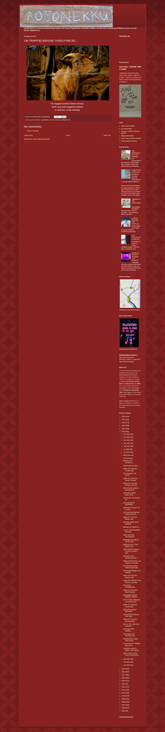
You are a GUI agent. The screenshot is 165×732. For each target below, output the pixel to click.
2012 (124, 690)
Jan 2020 (126, 665)
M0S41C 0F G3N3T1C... (131, 527)
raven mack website (128, 126)
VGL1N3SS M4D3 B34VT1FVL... (129, 494)
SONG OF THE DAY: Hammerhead (130, 620)
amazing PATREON (116, 28)
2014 (124, 684)
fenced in (38, 120)
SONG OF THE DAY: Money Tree (130, 518)
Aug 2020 (127, 446)
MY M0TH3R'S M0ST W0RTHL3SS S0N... (131, 567)
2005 (124, 711)
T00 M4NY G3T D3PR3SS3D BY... (130, 557)
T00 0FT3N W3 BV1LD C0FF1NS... (131, 615)
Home (68, 135)
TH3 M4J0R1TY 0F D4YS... (129, 474)
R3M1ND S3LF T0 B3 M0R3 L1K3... (130, 545)
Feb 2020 (126, 662)
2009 (124, 699)
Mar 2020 (126, 659)
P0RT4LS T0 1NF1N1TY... (128, 462)
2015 (124, 681)
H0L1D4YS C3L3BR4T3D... (129, 586)
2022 (124, 425)
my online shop (126, 129)
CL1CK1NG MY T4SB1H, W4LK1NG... (132, 644)
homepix (58, 120)
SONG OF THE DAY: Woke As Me (130, 576)
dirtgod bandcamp (127, 136)
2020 (124, 431)
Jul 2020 (126, 449)
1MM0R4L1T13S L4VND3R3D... (136, 202)
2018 (124, 672)
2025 (124, 416)
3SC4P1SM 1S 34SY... (131, 466)
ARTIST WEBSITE (30, 30)
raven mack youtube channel (131, 138)
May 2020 (127, 455)
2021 (124, 429)
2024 (124, 420)
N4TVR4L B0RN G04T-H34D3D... (131, 523)
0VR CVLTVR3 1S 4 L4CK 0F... (136, 237)
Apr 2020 (126, 458)
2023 (124, 422)
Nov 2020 (127, 437)
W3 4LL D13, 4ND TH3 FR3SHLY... (131, 625)
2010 (124, 696)
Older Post (107, 135)
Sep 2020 (127, 443)
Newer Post (28, 135)
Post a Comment (33, 131)
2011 (124, 693)
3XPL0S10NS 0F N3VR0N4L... (129, 504)
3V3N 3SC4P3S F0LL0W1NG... (129, 536)
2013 (124, 687)
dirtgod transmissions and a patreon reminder (132, 562)
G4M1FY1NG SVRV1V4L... (136, 171)
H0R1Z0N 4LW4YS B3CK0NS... (129, 610)
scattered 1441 (66, 120)
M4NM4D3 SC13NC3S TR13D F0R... (131, 541)
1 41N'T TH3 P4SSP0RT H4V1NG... (131, 531)
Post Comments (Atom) (41, 139)
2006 (124, 708)
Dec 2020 (127, 434)
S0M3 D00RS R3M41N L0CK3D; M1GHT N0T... (131, 551)
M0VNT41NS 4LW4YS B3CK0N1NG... (131, 489)
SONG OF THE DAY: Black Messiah (130, 591)
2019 (124, 669)
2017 (124, 675)
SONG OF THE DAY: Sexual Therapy (130, 479)
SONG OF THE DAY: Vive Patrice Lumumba (132, 581)
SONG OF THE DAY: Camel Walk (130, 606)
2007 (124, 705)
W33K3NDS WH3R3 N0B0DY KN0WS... (130, 596)
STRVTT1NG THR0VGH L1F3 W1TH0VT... (131, 601)
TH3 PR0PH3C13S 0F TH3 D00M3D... (136, 154)
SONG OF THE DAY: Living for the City (130, 484)
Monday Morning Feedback (130, 186)
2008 (124, 702)
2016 (124, 678)
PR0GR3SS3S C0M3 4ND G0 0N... (130, 640)
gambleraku (45, 120)
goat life (52, 120)
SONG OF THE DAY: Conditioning (130, 469)
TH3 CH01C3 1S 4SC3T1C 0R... (129, 635)
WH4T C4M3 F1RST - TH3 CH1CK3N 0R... (131, 654)
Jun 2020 (126, 452)
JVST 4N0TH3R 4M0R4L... (128, 630)
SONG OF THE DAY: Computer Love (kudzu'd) (135, 256)
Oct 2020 (126, 440)
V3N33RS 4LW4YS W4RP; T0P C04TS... (131, 649)
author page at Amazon (129, 141)
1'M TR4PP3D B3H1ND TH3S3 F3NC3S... (131, 513)
